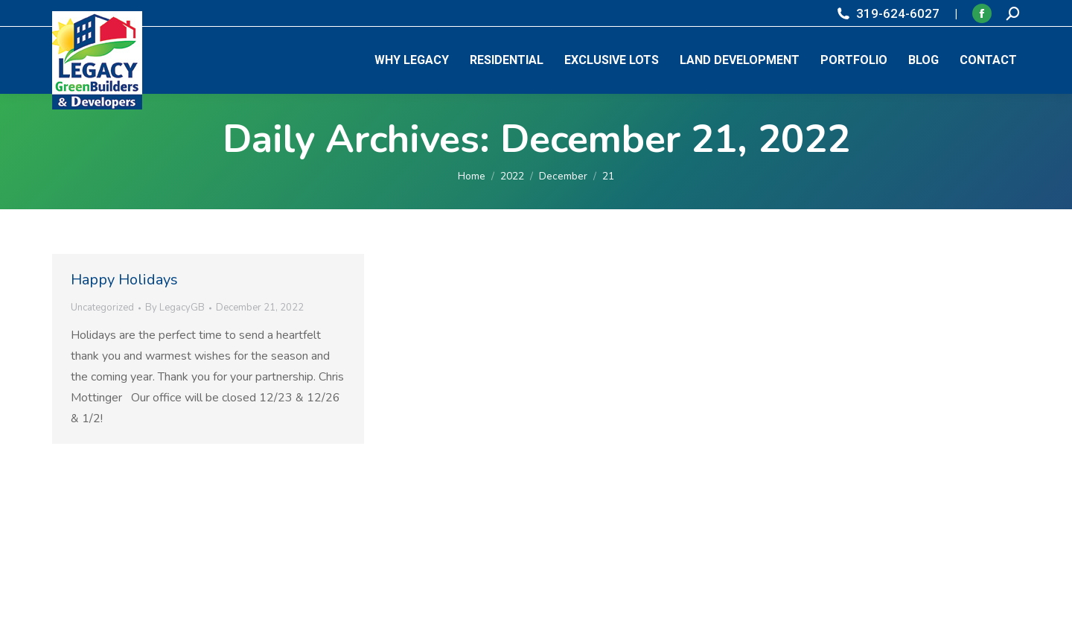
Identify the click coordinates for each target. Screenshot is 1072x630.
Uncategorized (102, 307)
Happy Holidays (124, 280)
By (175, 307)
